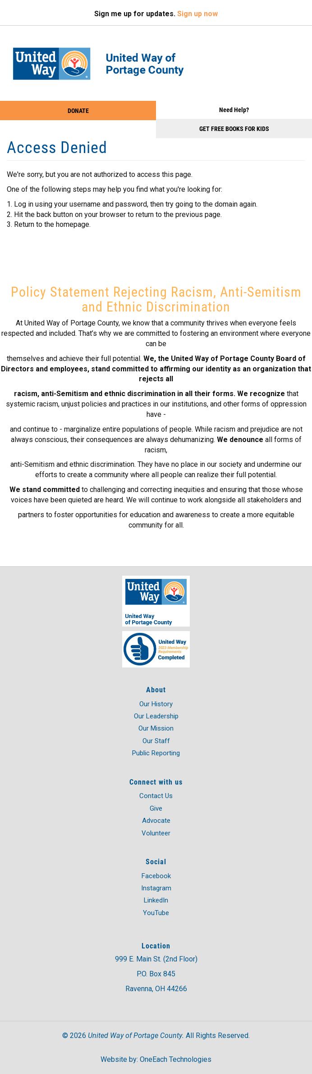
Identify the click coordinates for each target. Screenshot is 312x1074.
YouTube (156, 913)
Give (156, 808)
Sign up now (197, 13)
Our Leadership (156, 716)
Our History (156, 704)
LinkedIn (156, 900)
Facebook (156, 876)
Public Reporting (156, 753)
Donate (78, 110)
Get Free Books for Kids (234, 128)
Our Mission (156, 728)
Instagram (156, 888)
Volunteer (156, 833)
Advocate (156, 821)
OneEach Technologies (175, 1059)
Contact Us (156, 796)
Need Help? (234, 109)
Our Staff (156, 741)
